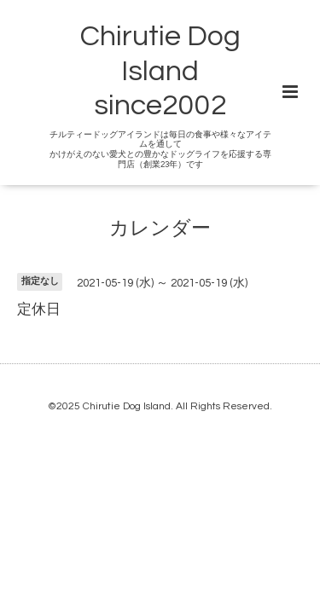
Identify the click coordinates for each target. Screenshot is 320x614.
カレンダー (160, 228)
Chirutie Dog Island (127, 406)
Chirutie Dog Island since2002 (160, 70)
